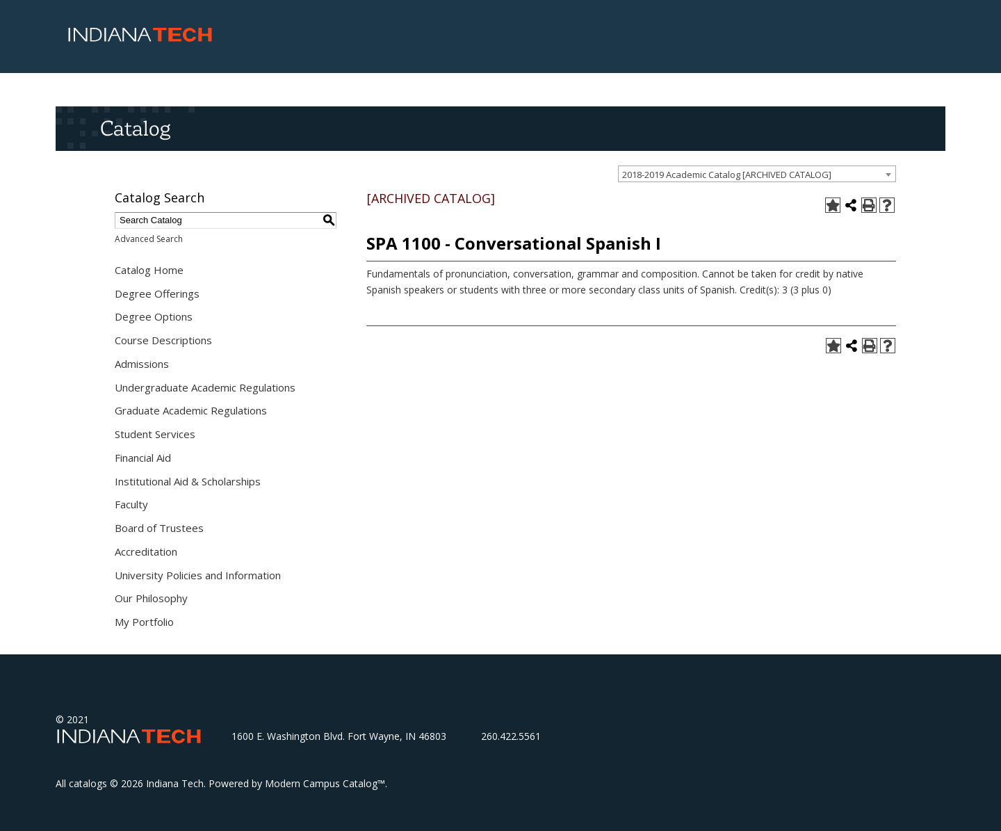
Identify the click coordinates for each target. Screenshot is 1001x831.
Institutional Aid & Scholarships (188, 481)
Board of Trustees (159, 528)
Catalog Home (149, 270)
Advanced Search (149, 239)
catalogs (88, 783)
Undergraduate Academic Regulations (205, 387)
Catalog (135, 128)
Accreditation (146, 551)
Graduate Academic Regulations (191, 410)
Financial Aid (143, 458)
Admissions (142, 364)
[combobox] (757, 174)
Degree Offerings (157, 293)
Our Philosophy (151, 598)
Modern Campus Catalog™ (325, 783)
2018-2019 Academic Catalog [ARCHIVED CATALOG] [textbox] (726, 174)
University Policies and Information (198, 575)
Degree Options (154, 316)
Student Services (155, 434)
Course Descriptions (163, 340)
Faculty (131, 504)
